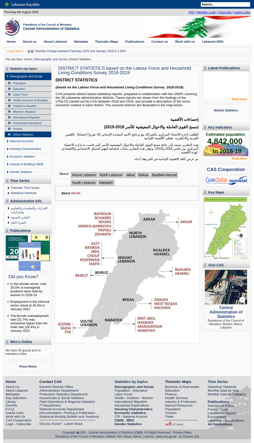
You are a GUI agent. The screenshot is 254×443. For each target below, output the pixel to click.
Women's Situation (24, 111)
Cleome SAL (191, 436)
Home (28, 59)
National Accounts (21, 141)
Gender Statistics (21, 172)
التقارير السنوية (20, 217)
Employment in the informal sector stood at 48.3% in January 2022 (30, 305)
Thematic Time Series (25, 188)
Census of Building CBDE (27, 164)
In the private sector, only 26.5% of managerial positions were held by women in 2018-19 (28, 289)
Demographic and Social (50, 59)
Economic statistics (22, 156)
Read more (239, 99)
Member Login (206, 12)
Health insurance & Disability (30, 100)
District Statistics (23, 134)
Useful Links (242, 12)
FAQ (191, 12)
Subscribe (224, 12)
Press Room (28, 366)
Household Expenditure (27, 123)
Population (19, 83)
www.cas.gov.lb (166, 436)
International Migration (26, 117)
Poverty (17, 128)
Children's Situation (24, 105)
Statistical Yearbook (24, 193)
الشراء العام (18, 222)
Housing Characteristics (25, 149)
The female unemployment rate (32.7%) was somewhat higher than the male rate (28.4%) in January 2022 (29, 323)
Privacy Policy (182, 432)
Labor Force (20, 94)
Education (19, 88)
